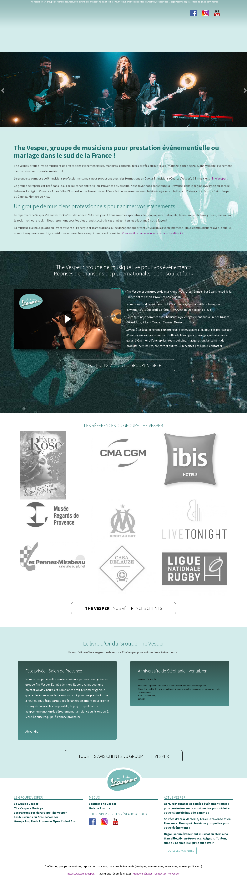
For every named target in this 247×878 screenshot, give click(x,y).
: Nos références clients (123, 608)
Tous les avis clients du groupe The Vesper (123, 756)
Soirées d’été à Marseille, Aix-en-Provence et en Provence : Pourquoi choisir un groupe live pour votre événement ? (197, 823)
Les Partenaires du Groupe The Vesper (40, 813)
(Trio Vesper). (219, 178)
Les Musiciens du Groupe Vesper (36, 817)
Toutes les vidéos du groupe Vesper (123, 365)
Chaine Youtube (192, 27)
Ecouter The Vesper (102, 804)
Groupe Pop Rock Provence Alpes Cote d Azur (45, 821)
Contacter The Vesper (167, 873)
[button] (8, 89)
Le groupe (23, 27)
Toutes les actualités (180, 851)
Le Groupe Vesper (26, 804)
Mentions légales (143, 873)
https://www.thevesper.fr (82, 873)
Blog (163, 27)
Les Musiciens (54, 27)
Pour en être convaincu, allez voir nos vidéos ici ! (153, 233)
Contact (222, 27)
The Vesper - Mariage (28, 808)
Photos (83, 27)
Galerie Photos (99, 808)
